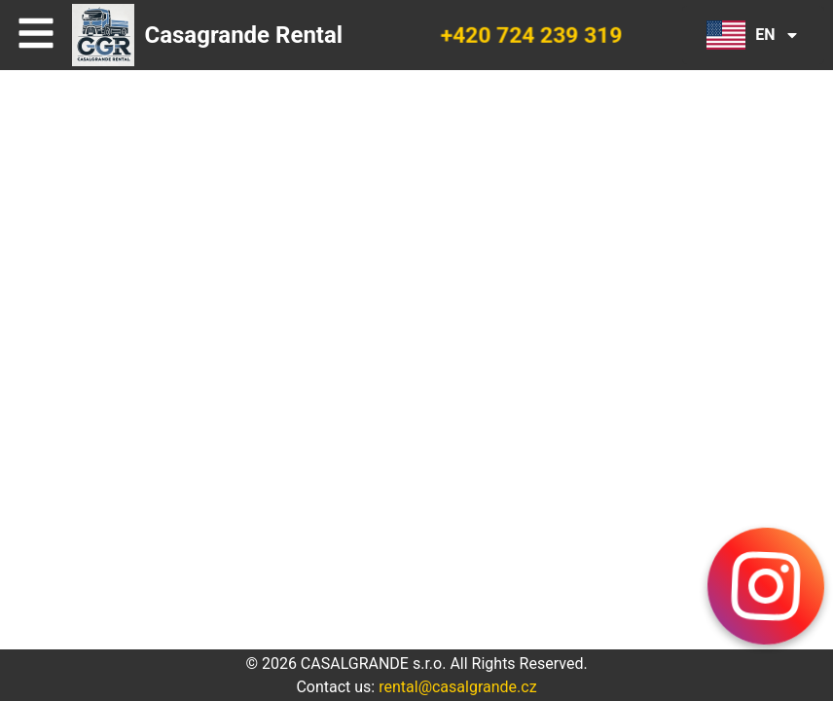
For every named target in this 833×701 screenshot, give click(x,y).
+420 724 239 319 (531, 35)
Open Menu (41, 35)
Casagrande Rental (243, 35)
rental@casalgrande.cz (457, 687)
